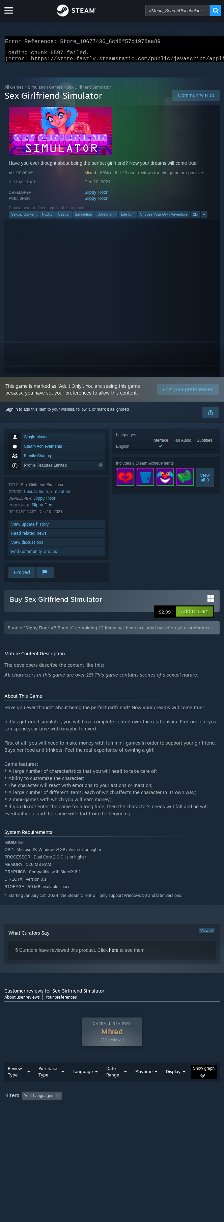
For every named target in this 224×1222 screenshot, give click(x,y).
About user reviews (22, 1001)
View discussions (27, 546)
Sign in (11, 413)
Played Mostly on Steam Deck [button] (33, 1118)
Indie (43, 495)
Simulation (83, 218)
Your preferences (61, 1001)
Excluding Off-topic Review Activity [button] (107, 1109)
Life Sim (128, 218)
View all (206, 935)
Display (173, 1085)
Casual (63, 218)
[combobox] (177, 10)
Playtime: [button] (158, 1109)
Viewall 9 (205, 481)
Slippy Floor (96, 196)
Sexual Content (23, 218)
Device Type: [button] (176, 1118)
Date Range (112, 1085)
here (113, 954)
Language (83, 1085)
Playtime (143, 1085)
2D (195, 218)
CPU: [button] (124, 1118)
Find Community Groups (34, 555)
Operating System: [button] (90, 1118)
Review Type (15, 1085)
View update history (30, 528)
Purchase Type (47, 1085)
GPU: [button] (147, 1118)
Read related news (29, 537)
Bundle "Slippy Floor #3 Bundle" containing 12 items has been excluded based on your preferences (110, 631)
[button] (194, 615)
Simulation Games (45, 91)
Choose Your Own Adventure (164, 218)
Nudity (47, 218)
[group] (111, 1113)
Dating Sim (106, 218)
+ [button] (204, 218)
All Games (14, 91)
